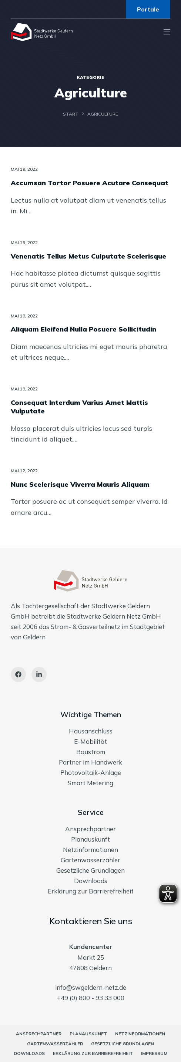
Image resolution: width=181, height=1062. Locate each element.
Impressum (154, 1053)
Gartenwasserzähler (90, 860)
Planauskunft (90, 839)
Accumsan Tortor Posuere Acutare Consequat (89, 183)
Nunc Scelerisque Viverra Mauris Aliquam (80, 484)
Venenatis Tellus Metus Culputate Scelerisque (88, 256)
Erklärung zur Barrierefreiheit (91, 891)
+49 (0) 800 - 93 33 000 (90, 998)
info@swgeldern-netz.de (90, 987)
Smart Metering (90, 783)
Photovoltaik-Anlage (90, 772)
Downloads (90, 881)
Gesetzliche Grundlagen (90, 870)
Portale (148, 9)
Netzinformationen (90, 849)
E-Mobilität (90, 741)
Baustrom (90, 752)
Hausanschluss (91, 731)
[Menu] (167, 32)
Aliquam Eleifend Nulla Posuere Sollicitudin (83, 329)
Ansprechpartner (90, 829)
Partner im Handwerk (90, 762)
